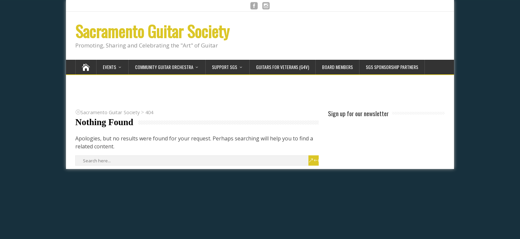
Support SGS (224, 66)
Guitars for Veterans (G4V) (282, 66)
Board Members (337, 66)
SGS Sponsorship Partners (392, 66)
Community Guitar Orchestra (164, 66)
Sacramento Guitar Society (152, 31)
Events (109, 66)
